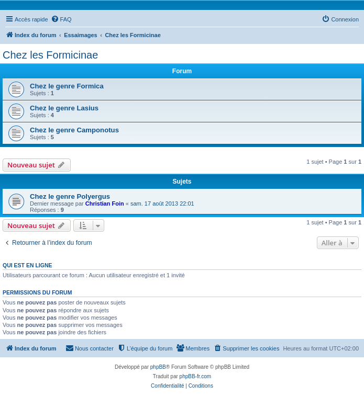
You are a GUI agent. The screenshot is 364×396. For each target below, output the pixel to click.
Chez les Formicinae (50, 55)
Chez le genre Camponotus (74, 130)
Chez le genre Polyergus (70, 196)
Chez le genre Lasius (64, 108)
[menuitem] (61, 19)
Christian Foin (104, 203)
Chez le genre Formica (67, 86)
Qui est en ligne (27, 265)
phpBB (158, 367)
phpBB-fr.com (196, 376)
